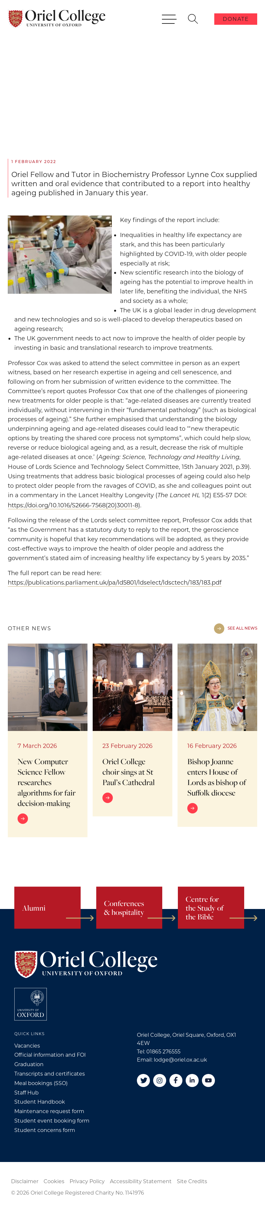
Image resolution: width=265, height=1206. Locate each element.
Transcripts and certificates (49, 1074)
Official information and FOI (50, 1055)
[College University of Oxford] (30, 1004)
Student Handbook (39, 1102)
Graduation (29, 1064)
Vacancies (27, 1046)
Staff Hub (26, 1093)
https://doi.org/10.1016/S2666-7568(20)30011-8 (73, 505)
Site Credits (192, 1181)
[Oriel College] (56, 19)
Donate (236, 19)
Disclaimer (24, 1181)
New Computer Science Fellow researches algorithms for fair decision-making (46, 782)
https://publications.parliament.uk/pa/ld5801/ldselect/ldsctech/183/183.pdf (114, 582)
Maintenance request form (49, 1111)
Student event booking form (51, 1121)
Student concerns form (44, 1130)
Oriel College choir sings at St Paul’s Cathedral (128, 771)
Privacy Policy (87, 1181)
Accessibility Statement (141, 1181)
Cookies (54, 1181)
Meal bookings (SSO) (41, 1083)
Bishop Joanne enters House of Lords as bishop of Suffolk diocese (216, 777)
